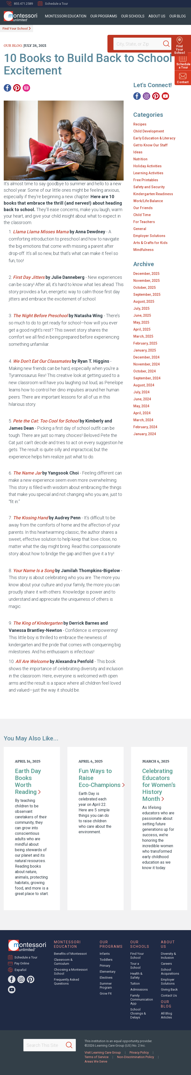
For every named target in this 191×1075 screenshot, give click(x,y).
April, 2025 (141, 329)
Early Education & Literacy (154, 138)
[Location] (140, 44)
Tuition (135, 983)
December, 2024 (146, 357)
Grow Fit (106, 993)
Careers (166, 963)
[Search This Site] (49, 1045)
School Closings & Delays (138, 1013)
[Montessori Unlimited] (18, 16)
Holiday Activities (147, 166)
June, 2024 (142, 399)
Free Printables (145, 180)
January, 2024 (144, 434)
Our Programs (103, 16)
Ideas (138, 152)
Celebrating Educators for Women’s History (159, 785)
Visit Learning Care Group (103, 1052)
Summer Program (106, 985)
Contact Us (169, 995)
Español (20, 969)
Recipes (139, 124)
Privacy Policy (139, 1052)
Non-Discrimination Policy (135, 1057)
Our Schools (132, 16)
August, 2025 (143, 301)
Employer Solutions (149, 236)
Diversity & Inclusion (168, 955)
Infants (105, 954)
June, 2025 (142, 315)
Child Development (148, 131)
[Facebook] (7, 88)
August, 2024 (143, 385)
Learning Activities (148, 173)
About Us (156, 16)
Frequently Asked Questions (66, 981)
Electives (106, 977)
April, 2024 (141, 413)
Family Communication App (141, 999)
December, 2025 (146, 274)
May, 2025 (141, 322)
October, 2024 (144, 371)
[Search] (169, 44)
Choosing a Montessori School (71, 971)
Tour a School (135, 965)
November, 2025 (146, 281)
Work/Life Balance (148, 201)
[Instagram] (146, 96)
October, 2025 (144, 288)
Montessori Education (65, 16)
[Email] (26, 88)
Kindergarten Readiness (153, 194)
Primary (105, 965)
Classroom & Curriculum (63, 961)
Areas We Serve (96, 1061)
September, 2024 (146, 378)
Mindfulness (143, 250)
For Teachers (144, 222)
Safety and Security (149, 187)
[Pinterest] (17, 88)
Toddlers (106, 959)
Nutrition (140, 159)
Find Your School (15, 28)
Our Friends (143, 208)
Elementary (107, 971)
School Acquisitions (170, 971)
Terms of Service (96, 1057)
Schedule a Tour (53, 3)
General (139, 229)
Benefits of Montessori (70, 954)
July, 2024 (141, 392)
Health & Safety (136, 975)
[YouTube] (165, 96)
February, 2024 (145, 427)
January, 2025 (144, 350)
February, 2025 (145, 343)
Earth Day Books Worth (28, 781)
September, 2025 (146, 295)
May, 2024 (141, 406)
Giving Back (169, 989)
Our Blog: (13, 45)
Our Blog (177, 16)
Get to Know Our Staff (150, 145)
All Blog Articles (166, 1015)
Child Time (142, 215)
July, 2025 (141, 308)
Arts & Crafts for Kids (150, 243)
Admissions (139, 989)
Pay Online (22, 963)
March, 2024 (143, 420)
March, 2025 (143, 336)
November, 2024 (146, 364)
